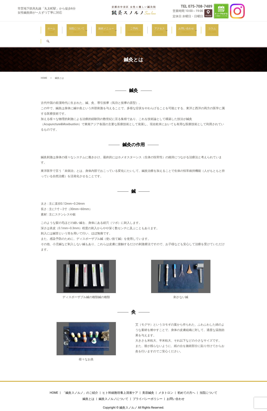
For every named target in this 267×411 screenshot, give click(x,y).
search (213, 27)
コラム (197, 28)
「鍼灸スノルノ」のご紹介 (80, 379)
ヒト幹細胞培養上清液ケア (120, 379)
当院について (75, 28)
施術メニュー (103, 28)
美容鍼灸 (148, 379)
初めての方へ (186, 379)
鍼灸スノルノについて (113, 385)
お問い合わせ (174, 28)
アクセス (149, 28)
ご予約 (128, 28)
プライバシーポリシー (147, 385)
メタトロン (165, 379)
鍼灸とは (88, 385)
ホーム (55, 28)
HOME (44, 64)
